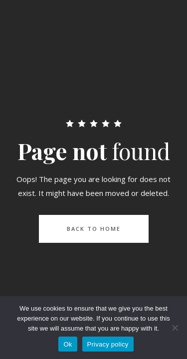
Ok (67, 344)
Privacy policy (108, 344)
